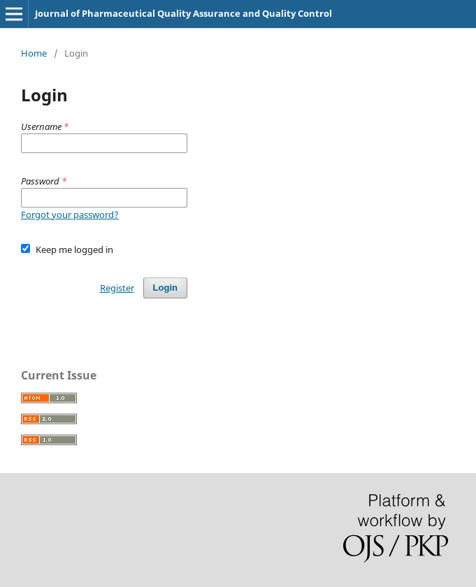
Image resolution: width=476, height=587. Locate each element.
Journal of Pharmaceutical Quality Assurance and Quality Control (183, 13)
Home (34, 53)
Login (165, 287)
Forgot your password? (70, 214)
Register (117, 288)
